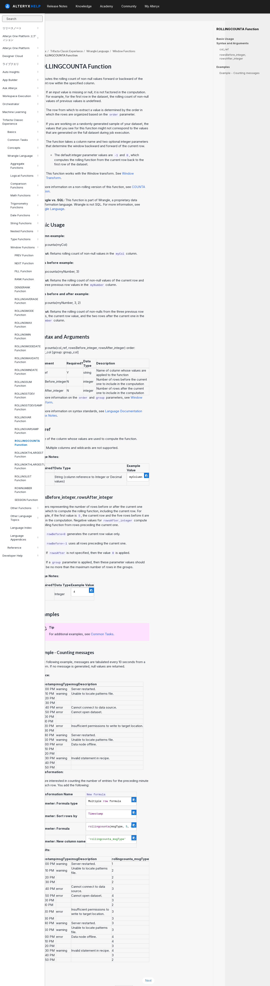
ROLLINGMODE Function (24, 312)
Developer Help (20, 555)
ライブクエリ (20, 64)
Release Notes (57, 6)
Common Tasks (23, 139)
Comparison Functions (24, 185)
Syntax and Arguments (232, 43)
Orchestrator (20, 104)
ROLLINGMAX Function (23, 324)
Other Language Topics (24, 517)
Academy (106, 6)
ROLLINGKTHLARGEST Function (28, 454)
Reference (23, 547)
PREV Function (24, 255)
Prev (56, 969)
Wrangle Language (23, 155)
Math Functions (24, 195)
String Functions (24, 223)
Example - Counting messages (240, 73)
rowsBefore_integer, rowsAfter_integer (233, 56)
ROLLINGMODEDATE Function (28, 348)
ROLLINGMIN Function (23, 336)
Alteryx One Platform (20, 48)
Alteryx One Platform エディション (20, 37)
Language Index (21, 527)
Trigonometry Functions (24, 205)
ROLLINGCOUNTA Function (27, 442)
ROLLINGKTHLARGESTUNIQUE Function (28, 466)
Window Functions (24, 247)
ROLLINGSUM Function (23, 383)
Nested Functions (24, 231)
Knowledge (84, 6)
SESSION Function (26, 499)
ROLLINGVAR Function (23, 419)
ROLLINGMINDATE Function (26, 371)
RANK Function (24, 279)
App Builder (20, 80)
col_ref (224, 49)
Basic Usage (225, 38)
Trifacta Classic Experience (20, 121)
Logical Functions (24, 175)
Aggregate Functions (24, 165)
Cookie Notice (104, 977)
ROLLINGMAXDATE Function (27, 360)
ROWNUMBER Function (23, 490)
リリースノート (20, 28)
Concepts (23, 147)
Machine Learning (20, 112)
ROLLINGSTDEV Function (25, 395)
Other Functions (24, 508)
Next (193, 969)
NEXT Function (24, 263)
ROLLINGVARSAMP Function (27, 430)
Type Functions (24, 239)
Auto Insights (20, 72)
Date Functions (24, 215)
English (169, 977)
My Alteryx (152, 6)
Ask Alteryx (20, 88)
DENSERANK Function (22, 289)
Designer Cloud (20, 56)
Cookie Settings (136, 977)
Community (128, 6)
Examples (223, 67)
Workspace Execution (20, 96)
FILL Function (23, 271)
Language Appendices (24, 537)
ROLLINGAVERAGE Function (26, 300)
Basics (23, 131)
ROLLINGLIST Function (23, 478)
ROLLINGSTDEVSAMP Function (28, 407)
